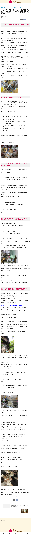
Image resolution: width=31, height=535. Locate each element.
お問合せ (4, 520)
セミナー (3, 492)
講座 (2, 494)
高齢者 (10, 494)
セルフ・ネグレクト (9, 492)
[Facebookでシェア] (24, 19)
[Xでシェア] (21, 19)
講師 (28, 492)
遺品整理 (6, 494)
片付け (24, 492)
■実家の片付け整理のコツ (20, 489)
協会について (5, 523)
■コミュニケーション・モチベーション (8, 489)
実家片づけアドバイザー (18, 492)
